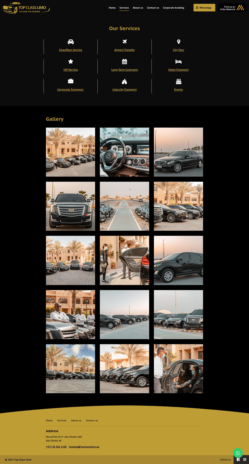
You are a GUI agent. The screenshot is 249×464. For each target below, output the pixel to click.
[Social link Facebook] (238, 459)
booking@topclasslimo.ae (84, 446)
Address (52, 431)
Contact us (150, 7)
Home (109, 7)
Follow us (225, 459)
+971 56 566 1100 (56, 446)
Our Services (124, 28)
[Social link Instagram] (244, 459)
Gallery (55, 119)
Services (121, 7)
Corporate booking (171, 7)
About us (135, 7)
